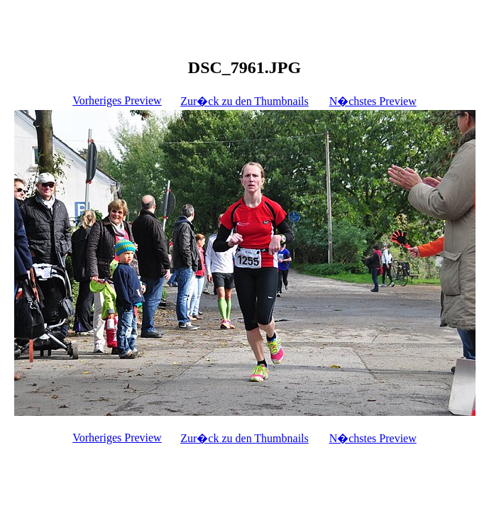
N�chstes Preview (373, 101)
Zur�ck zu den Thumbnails (244, 101)
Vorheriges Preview (116, 100)
